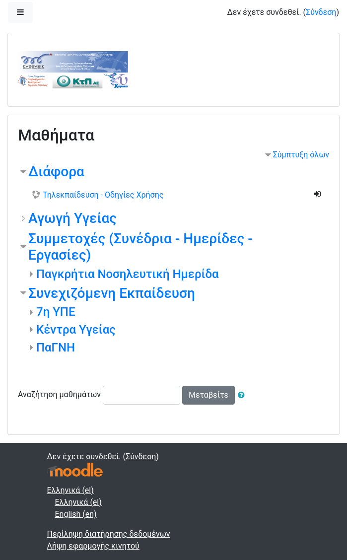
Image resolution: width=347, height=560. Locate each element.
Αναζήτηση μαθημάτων (59, 394)
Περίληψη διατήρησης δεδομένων (108, 534)
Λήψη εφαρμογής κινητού (93, 546)
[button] (243, 395)
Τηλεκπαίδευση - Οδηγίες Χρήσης (103, 195)
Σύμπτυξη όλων (301, 154)
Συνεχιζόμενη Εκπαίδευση (111, 293)
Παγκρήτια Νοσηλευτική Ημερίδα (127, 274)
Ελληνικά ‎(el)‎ (70, 490)
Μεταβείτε (208, 395)
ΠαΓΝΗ (55, 347)
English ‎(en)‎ (76, 514)
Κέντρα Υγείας (76, 330)
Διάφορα (56, 171)
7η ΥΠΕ (55, 312)
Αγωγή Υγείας (72, 218)
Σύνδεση (321, 12)
